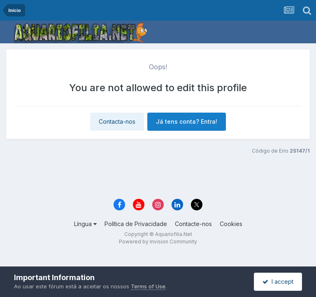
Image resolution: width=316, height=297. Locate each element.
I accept (278, 281)
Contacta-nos (117, 121)
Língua (85, 223)
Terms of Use (148, 286)
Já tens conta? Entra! (186, 121)
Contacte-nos (193, 223)
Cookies (231, 223)
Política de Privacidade (136, 223)
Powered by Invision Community (158, 241)
